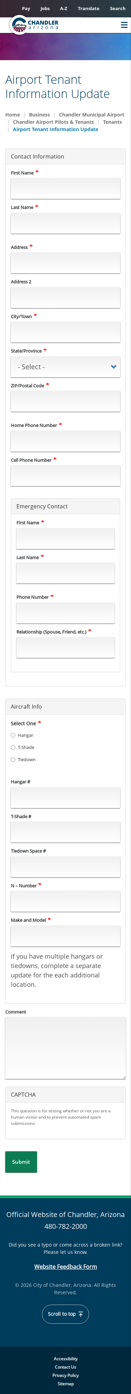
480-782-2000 (65, 1226)
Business (39, 114)
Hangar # (20, 782)
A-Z (63, 8)
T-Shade (22, 747)
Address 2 (21, 282)
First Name (22, 173)
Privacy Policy (65, 1375)
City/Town (21, 316)
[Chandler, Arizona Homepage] (47, 25)
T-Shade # (21, 816)
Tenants (112, 122)
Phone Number (32, 597)
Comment (15, 1012)
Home (12, 114)
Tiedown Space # (28, 851)
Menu (122, 24)
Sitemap (66, 1384)
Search (118, 8)
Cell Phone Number (31, 460)
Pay (26, 8)
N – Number (23, 886)
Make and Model (28, 920)
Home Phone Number (34, 425)
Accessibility (66, 1359)
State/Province (26, 351)
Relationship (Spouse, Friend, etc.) (51, 632)
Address (19, 247)
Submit (21, 1161)
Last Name (22, 207)
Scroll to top (66, 1314)
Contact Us (65, 1367)
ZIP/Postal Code (27, 385)
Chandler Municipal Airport (91, 114)
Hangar (22, 735)
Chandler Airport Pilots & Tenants (53, 122)
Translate (89, 8)
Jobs (45, 8)
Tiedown (23, 759)
